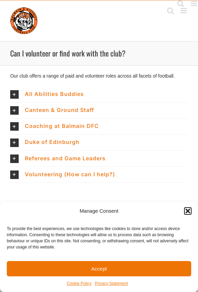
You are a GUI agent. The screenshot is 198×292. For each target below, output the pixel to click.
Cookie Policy (79, 283)
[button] (187, 211)
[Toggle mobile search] (170, 10)
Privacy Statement (111, 283)
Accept (99, 269)
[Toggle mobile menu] (184, 10)
